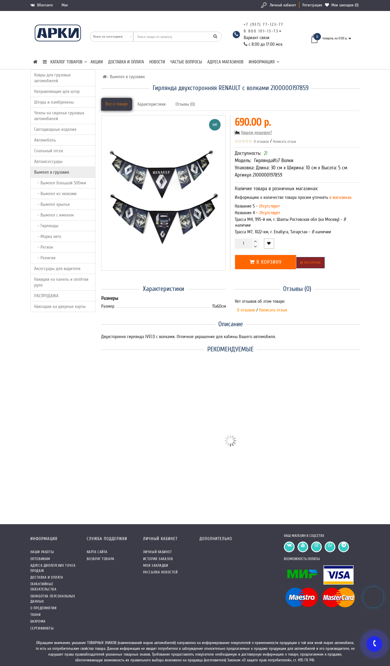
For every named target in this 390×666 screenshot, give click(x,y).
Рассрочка (310, 263)
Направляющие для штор (57, 91)
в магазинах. (340, 197)
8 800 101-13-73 (261, 31)
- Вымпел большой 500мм (60, 183)
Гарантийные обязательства (43, 586)
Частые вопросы (186, 62)
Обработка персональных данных (52, 598)
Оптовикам (40, 559)
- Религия (45, 257)
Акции (96, 62)
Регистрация (312, 5)
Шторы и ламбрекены (54, 102)
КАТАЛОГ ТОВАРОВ (65, 62)
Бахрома (38, 621)
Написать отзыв (284, 141)
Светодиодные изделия (55, 129)
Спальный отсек (48, 150)
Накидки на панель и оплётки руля (61, 282)
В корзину (265, 262)
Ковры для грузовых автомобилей (52, 77)
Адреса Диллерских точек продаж (52, 568)
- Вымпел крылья (52, 204)
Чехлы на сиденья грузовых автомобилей (59, 115)
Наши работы (42, 552)
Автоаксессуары (48, 161)
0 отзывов (260, 141)
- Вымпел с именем (54, 215)
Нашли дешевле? (256, 132)
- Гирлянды (46, 225)
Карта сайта (97, 552)
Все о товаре (117, 104)
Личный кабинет (283, 5)
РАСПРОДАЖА (46, 295)
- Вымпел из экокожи (55, 193)
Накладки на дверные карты (60, 306)
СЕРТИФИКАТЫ (42, 628)
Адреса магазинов (225, 62)
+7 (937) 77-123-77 (264, 24)
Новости (157, 62)
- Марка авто (47, 236)
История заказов (158, 559)
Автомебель (45, 140)
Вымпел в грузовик (51, 172)
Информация (264, 62)
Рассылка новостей (160, 572)
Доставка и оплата (126, 62)
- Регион (43, 247)
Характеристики (151, 104)
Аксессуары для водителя (57, 268)
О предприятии (43, 608)
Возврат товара (100, 559)
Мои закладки (155, 565)
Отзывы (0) (185, 104)
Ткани (35, 614)
